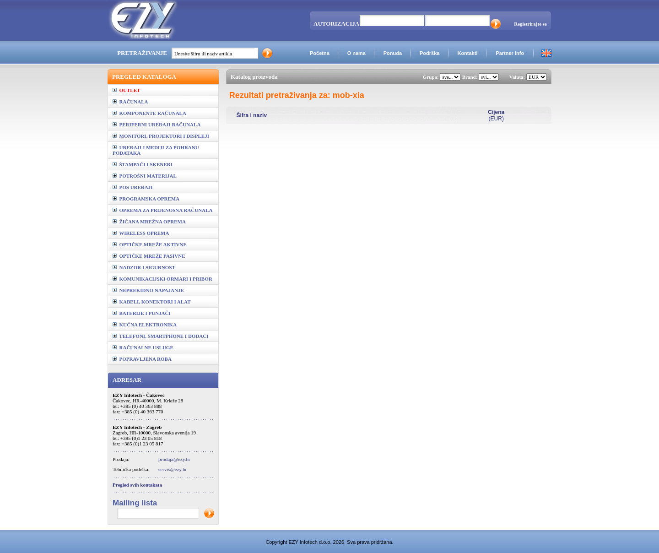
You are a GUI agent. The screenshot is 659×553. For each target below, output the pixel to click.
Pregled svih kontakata (137, 485)
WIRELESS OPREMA (141, 233)
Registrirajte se (530, 24)
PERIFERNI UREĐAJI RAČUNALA (156, 124)
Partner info (510, 53)
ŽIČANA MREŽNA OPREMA (149, 221)
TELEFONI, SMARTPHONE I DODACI (161, 336)
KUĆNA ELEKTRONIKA (145, 324)
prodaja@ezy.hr (174, 459)
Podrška (429, 53)
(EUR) (496, 115)
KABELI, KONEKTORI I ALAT (152, 301)
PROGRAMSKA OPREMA (146, 198)
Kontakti (467, 53)
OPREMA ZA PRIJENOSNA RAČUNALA (162, 210)
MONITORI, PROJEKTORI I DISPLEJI (161, 136)
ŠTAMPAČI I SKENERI (143, 164)
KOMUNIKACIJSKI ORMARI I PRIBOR (162, 279)
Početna (320, 53)
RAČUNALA (130, 101)
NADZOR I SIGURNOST (144, 267)
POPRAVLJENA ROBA (142, 359)
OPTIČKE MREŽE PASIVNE (149, 256)
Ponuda (393, 53)
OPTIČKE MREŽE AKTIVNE (150, 244)
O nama (356, 53)
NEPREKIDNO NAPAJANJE (148, 290)
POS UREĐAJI (133, 187)
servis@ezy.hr (172, 469)
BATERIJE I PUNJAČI (142, 313)
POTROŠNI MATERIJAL (145, 176)
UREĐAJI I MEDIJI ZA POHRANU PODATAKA (156, 150)
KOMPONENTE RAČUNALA (149, 113)
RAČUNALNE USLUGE (143, 347)
